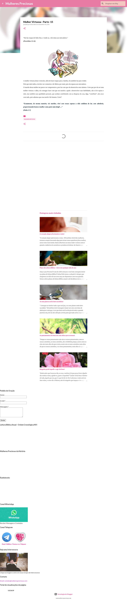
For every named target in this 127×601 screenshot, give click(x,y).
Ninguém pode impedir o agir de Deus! (52, 369)
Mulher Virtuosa (29, 119)
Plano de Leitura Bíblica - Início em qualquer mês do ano (58, 268)
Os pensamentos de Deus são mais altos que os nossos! (57, 335)
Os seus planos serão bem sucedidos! (51, 301)
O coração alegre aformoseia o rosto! (52, 234)
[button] (24, 28)
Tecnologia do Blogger (63, 594)
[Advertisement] (63, 161)
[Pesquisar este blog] (115, 3)
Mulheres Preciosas (19, 3)
